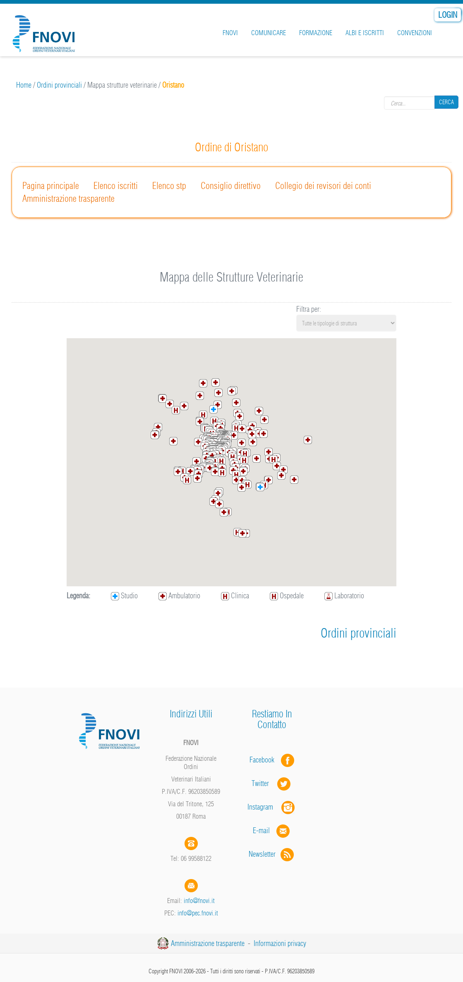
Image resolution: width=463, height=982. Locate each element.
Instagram (271, 807)
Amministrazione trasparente (68, 198)
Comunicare (268, 33)
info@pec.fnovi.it (198, 913)
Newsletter (272, 854)
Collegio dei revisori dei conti (323, 185)
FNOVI (230, 33)
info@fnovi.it (199, 900)
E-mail (261, 830)
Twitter (272, 783)
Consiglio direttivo (231, 185)
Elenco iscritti (116, 185)
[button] (232, 391)
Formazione (315, 33)
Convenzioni (414, 33)
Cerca (446, 102)
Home (23, 85)
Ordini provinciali (59, 85)
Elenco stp (169, 185)
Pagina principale (50, 185)
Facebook (264, 760)
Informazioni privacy (280, 943)
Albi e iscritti (364, 33)
